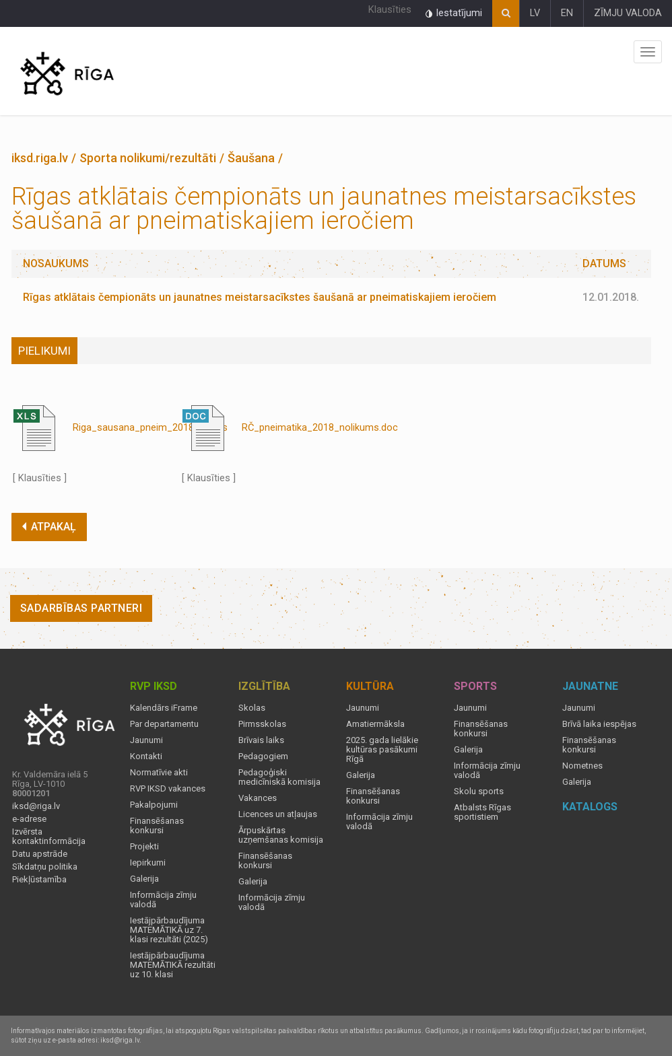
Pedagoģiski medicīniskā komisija (279, 777)
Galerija (144, 879)
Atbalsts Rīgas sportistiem (482, 812)
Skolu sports (479, 791)
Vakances (257, 798)
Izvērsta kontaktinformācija (49, 836)
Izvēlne (647, 52)
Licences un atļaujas (277, 814)
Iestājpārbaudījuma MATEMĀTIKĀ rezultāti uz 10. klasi (172, 965)
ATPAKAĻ (49, 526)
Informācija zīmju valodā (163, 899)
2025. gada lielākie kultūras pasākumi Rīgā (382, 750)
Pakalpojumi (154, 805)
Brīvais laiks (261, 740)
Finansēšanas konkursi (157, 825)
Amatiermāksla (375, 724)
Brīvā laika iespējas (599, 724)
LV (535, 13)
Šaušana (251, 158)
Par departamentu (164, 724)
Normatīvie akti (159, 772)
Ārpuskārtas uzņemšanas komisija (280, 835)
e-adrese (29, 819)
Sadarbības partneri (81, 608)
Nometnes (582, 766)
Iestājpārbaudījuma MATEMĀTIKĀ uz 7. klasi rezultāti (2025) (169, 930)
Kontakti (146, 756)
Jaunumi (146, 740)
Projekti (144, 846)
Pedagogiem (263, 756)
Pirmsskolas (262, 724)
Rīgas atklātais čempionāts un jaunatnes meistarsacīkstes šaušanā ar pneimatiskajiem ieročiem (259, 297)
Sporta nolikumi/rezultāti (147, 158)
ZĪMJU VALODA (628, 13)
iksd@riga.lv (36, 806)
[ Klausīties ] (40, 478)
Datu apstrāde (39, 854)
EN (567, 13)
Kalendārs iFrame (163, 708)
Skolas (251, 708)
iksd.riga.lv (39, 158)
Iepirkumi (148, 863)
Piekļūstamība (39, 879)
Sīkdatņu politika (44, 867)
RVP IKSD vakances (167, 789)
